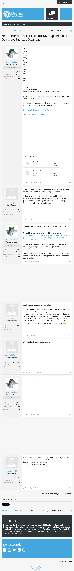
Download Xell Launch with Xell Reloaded (38, 110)
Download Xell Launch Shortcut (35, 114)
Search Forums (9, 24)
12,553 (18, 74)
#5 (70, 372)
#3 (70, 262)
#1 (70, 182)
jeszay (11, 203)
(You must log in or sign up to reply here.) (57, 494)
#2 (70, 219)
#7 (70, 488)
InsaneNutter (12, 62)
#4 (70, 335)
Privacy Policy (37, 569)
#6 (70, 414)
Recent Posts (21, 24)
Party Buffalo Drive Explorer (33, 379)
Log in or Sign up (65, 2)
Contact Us (62, 561)
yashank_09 (12, 471)
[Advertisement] (50, 64)
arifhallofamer (11, 355)
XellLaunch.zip (36, 161)
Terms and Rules (37, 567)
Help (70, 561)
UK (19, 79)
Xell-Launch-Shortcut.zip (40, 171)
